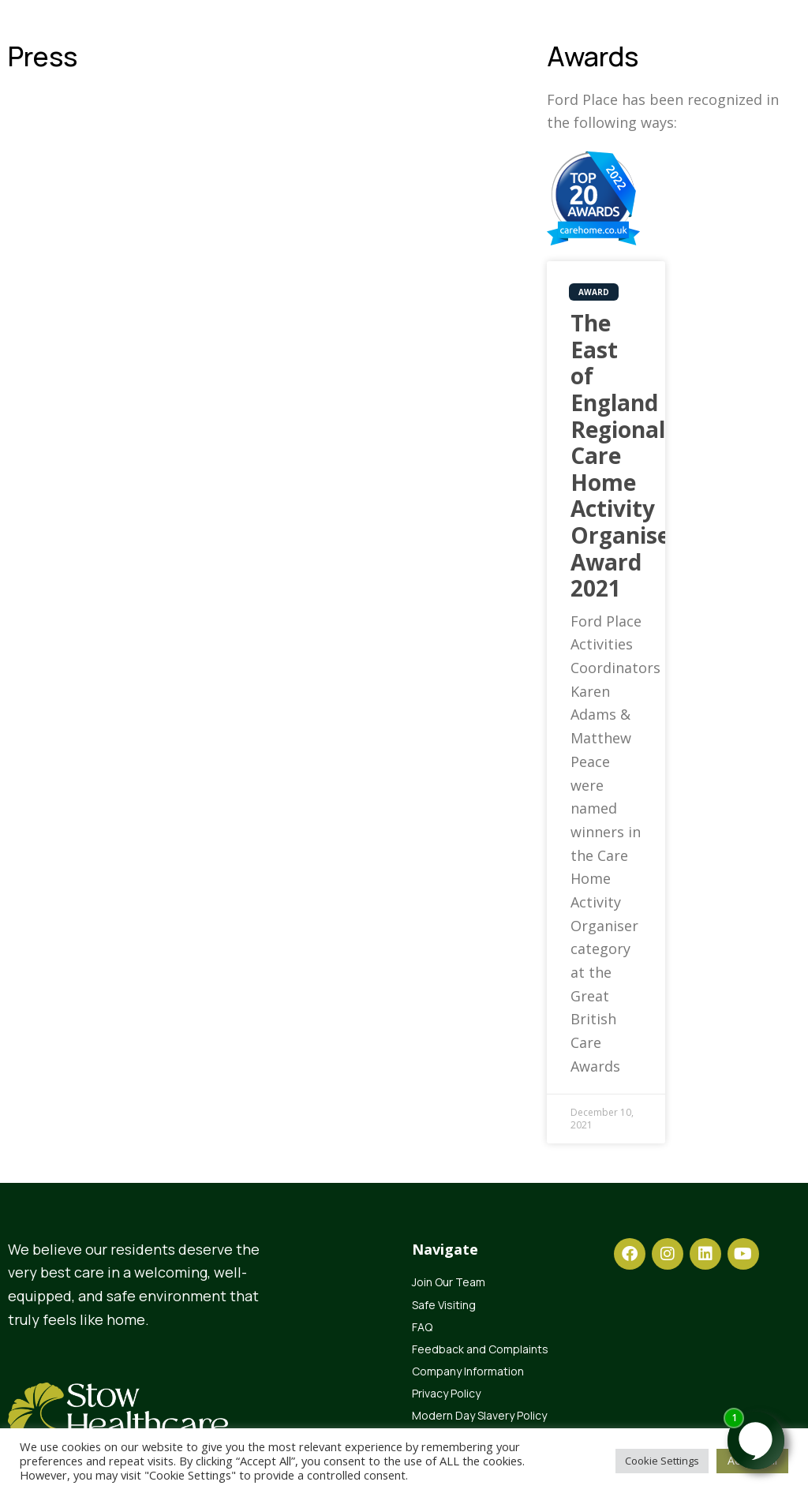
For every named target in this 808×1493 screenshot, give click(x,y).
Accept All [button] (752, 1460)
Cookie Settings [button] (662, 1461)
